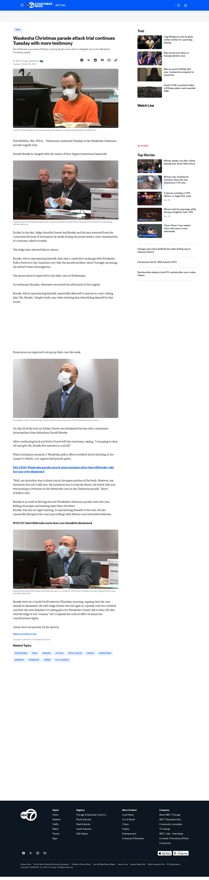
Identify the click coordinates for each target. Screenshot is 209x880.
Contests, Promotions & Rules (173, 842)
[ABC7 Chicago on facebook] (23, 857)
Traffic (55, 828)
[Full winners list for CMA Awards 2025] (166, 265)
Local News (128, 818)
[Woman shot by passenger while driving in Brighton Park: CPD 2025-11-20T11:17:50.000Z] (166, 217)
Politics (125, 832)
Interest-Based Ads (137, 868)
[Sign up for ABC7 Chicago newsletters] (45, 857)
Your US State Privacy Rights (104, 868)
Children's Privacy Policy (81, 868)
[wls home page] (29, 818)
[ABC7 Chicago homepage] (39, 5)
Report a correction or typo (24, 636)
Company (164, 813)
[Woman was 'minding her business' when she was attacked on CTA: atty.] (166, 184)
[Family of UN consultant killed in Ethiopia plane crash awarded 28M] (166, 93)
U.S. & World (128, 823)
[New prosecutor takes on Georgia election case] (166, 60)
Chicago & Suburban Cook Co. (91, 818)
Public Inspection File (156, 868)
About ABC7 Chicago (169, 818)
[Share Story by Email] (109, 62)
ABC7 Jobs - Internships (171, 837)
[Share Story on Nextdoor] (102, 62)
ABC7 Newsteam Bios (170, 823)
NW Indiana (82, 837)
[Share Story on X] (88, 62)
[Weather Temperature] (169, 5)
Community (165, 846)
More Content (129, 813)
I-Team (125, 828)
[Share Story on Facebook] (81, 62)
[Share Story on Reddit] (95, 62)
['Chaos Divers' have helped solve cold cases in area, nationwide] (166, 233)
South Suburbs (83, 832)
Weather (56, 823)
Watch (55, 832)
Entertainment (129, 837)
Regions (80, 813)
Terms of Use (123, 868)
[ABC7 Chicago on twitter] (31, 857)
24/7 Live (60, 5)
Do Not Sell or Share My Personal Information (51, 868)
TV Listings (164, 832)
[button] (22, 5)
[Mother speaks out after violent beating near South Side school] (166, 168)
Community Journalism (170, 828)
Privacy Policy (26, 868)
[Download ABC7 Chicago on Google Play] (181, 856)
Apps (54, 842)
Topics (55, 813)
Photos (55, 837)
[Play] (166, 128)
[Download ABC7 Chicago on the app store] (165, 856)
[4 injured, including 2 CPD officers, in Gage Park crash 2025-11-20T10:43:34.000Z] (166, 200)
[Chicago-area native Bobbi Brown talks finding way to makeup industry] (166, 252)
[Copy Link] (115, 62)
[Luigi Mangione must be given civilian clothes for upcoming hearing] (166, 44)
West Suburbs (83, 828)
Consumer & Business (133, 842)
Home (55, 818)
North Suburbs (83, 823)
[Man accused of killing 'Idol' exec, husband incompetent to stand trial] (166, 76)
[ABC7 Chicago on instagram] (38, 857)
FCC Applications (173, 868)
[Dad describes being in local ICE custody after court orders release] (166, 277)
